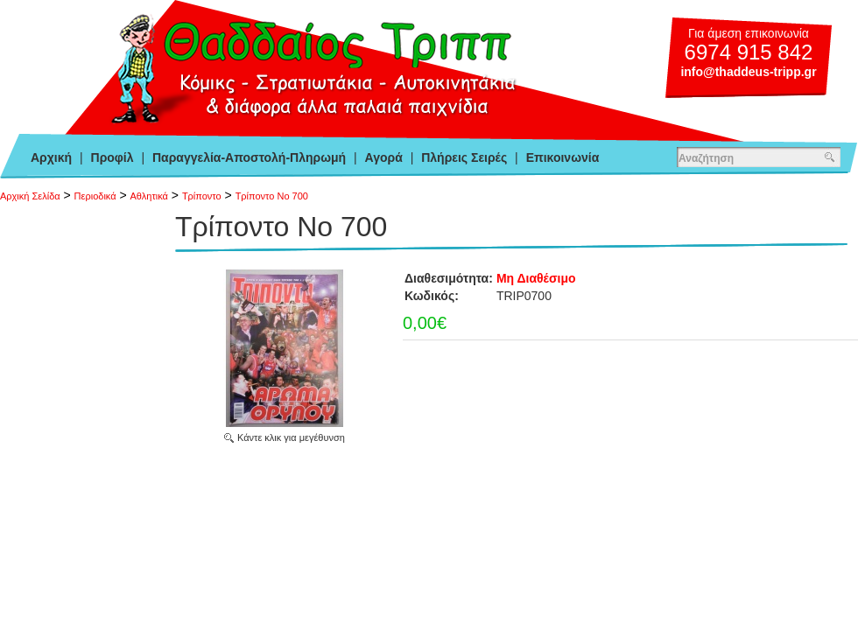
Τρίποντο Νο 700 (272, 196)
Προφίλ (112, 157)
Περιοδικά (95, 196)
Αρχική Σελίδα (30, 196)
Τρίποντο (202, 196)
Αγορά (384, 157)
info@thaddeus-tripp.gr (748, 72)
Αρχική (51, 157)
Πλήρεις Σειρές (464, 157)
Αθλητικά (149, 196)
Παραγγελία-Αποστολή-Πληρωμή (249, 157)
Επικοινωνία (563, 157)
